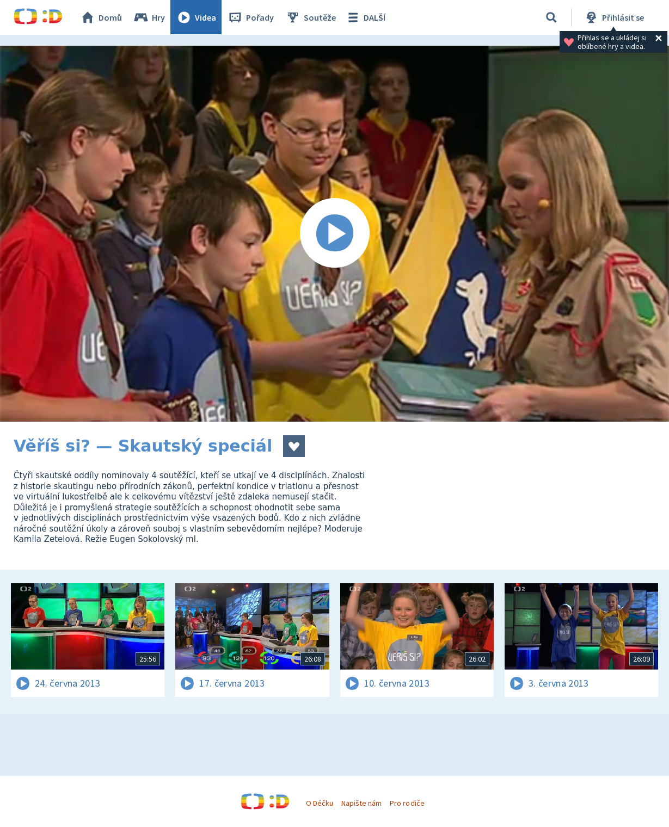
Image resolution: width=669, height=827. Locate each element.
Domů (101, 17)
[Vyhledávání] (551, 17)
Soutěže (310, 17)
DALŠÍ (365, 17)
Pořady (251, 17)
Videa (196, 17)
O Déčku (319, 803)
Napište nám (361, 803)
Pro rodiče (407, 803)
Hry (149, 17)
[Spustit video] (334, 234)
